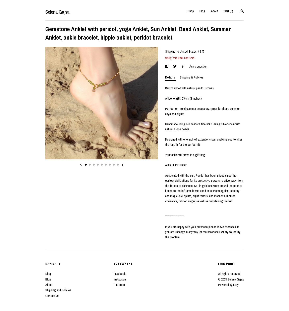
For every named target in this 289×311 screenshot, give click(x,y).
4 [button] (98, 165)
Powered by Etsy (228, 284)
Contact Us (52, 296)
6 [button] (106, 165)
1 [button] (86, 165)
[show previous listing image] (81, 165)
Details (170, 77)
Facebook (119, 273)
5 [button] (102, 165)
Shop (191, 11)
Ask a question (198, 66)
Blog (202, 11)
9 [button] (118, 165)
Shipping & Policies (191, 77)
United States (188, 51)
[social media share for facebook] (167, 66)
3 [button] (94, 165)
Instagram (120, 279)
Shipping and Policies (58, 290)
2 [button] (90, 165)
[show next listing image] (123, 165)
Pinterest (119, 284)
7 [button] (110, 165)
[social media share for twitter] (175, 66)
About (214, 11)
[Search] (242, 11)
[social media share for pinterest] (183, 66)
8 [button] (114, 165)
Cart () (228, 11)
